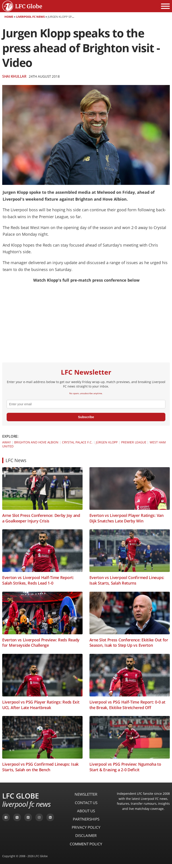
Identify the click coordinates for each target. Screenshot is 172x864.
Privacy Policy (86, 827)
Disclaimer (86, 835)
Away (6, 442)
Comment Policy (86, 843)
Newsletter (86, 794)
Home (8, 17)
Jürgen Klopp (107, 442)
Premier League (133, 442)
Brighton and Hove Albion (36, 442)
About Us (86, 810)
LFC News (16, 460)
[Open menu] (165, 6)
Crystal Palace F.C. (77, 442)
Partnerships (86, 819)
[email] (86, 404)
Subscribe (86, 417)
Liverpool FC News (30, 17)
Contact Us (86, 802)
